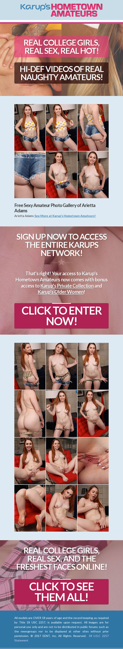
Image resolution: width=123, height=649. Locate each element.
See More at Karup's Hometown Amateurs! (65, 216)
